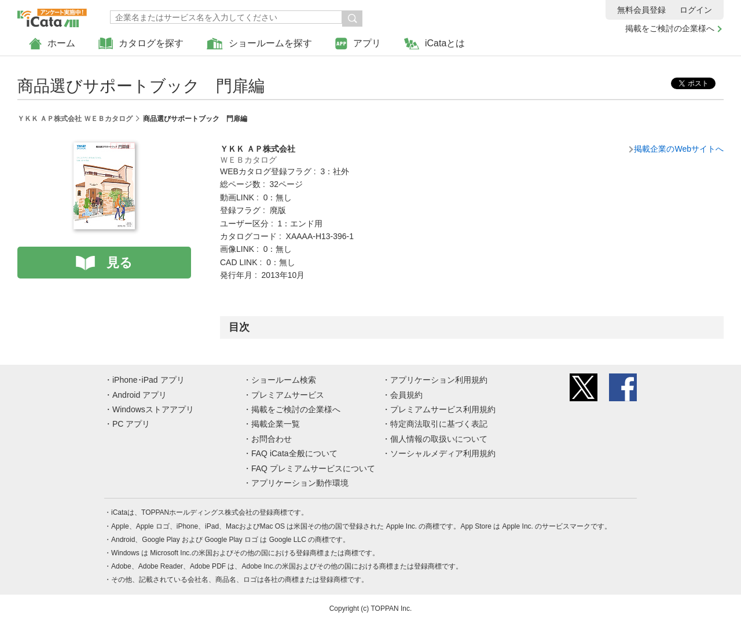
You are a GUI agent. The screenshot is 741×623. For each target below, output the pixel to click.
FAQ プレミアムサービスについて (313, 468)
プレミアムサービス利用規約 (443, 409)
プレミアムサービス (287, 395)
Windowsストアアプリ (153, 409)
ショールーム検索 (283, 379)
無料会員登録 (641, 9)
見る (120, 262)
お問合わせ (271, 439)
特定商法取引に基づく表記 (438, 423)
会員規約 (406, 395)
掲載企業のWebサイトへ (679, 148)
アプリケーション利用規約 (438, 379)
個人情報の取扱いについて (438, 439)
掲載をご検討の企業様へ (669, 28)
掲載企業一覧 (275, 423)
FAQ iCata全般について (294, 453)
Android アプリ (139, 395)
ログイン (696, 9)
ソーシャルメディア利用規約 (443, 453)
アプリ (358, 44)
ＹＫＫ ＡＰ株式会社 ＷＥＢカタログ (75, 119)
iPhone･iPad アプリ (148, 379)
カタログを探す (141, 44)
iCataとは (434, 44)
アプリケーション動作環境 (300, 483)
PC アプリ (131, 423)
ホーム (52, 44)
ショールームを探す (259, 44)
